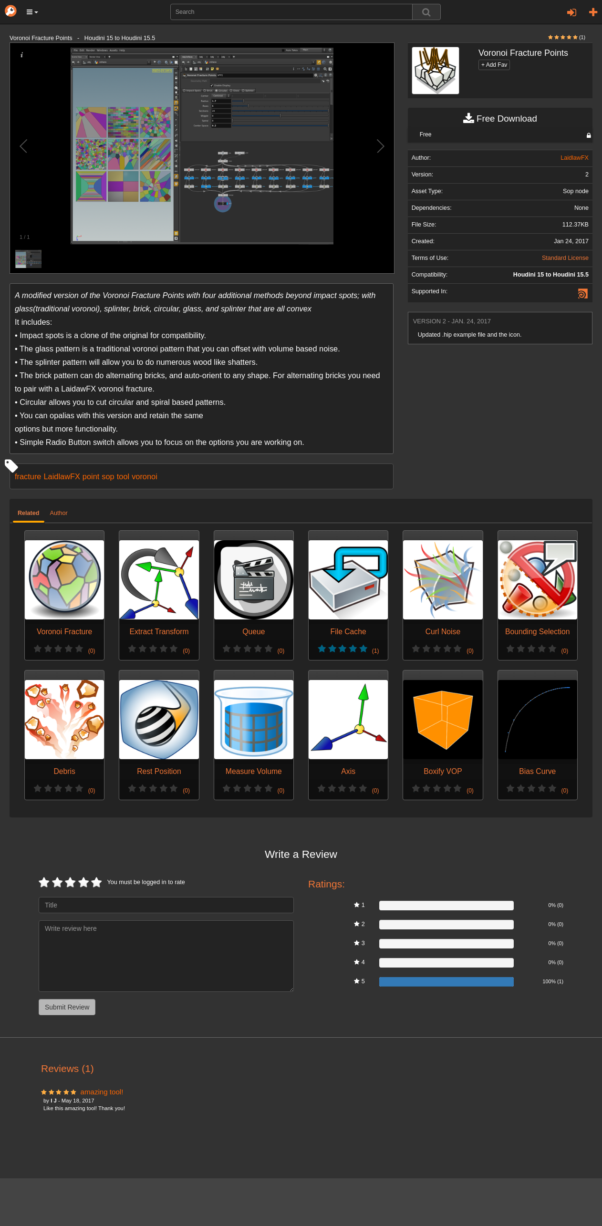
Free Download (500, 118)
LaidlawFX (61, 476)
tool (123, 476)
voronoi (144, 476)
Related (29, 513)
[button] (32, 12)
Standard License (565, 258)
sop (108, 476)
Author (59, 513)
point (91, 476)
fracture (28, 476)
